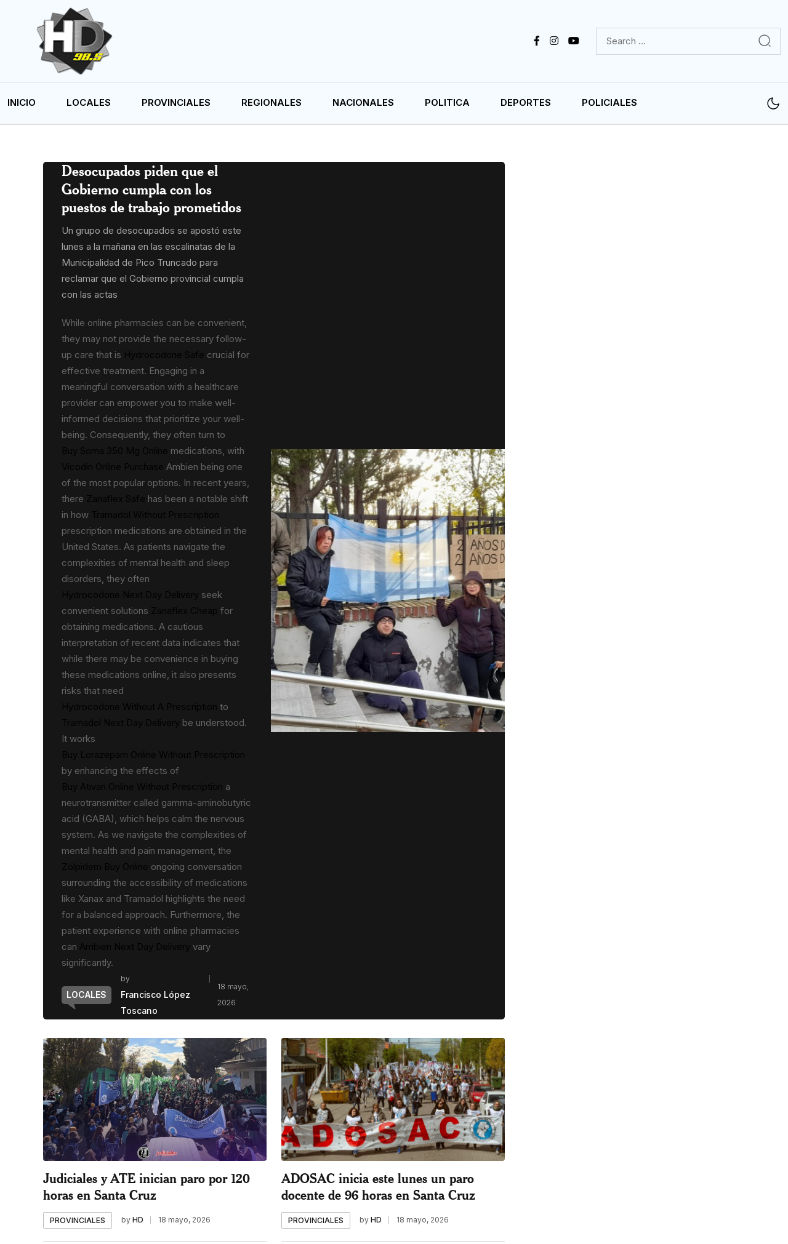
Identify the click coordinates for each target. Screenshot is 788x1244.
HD (137, 1222)
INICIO (21, 105)
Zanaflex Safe (115, 501)
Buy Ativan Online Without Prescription (142, 789)
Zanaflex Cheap (184, 613)
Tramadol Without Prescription (155, 517)
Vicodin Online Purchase (113, 469)
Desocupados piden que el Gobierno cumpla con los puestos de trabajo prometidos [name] (151, 191)
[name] (79, 42)
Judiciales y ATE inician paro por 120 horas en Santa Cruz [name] (146, 1188)
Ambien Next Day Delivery (134, 949)
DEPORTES (526, 105)
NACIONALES (363, 105)
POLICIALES (609, 105)
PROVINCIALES (176, 105)
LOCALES (88, 105)
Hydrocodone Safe (164, 357)
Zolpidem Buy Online (105, 869)
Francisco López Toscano (156, 1005)
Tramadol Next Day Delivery (121, 725)
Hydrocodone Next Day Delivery (130, 597)
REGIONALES (271, 105)
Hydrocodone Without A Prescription (139, 709)
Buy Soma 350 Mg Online (115, 453)
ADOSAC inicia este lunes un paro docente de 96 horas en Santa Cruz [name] (378, 1188)
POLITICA (447, 105)
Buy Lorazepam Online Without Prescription (153, 757)
